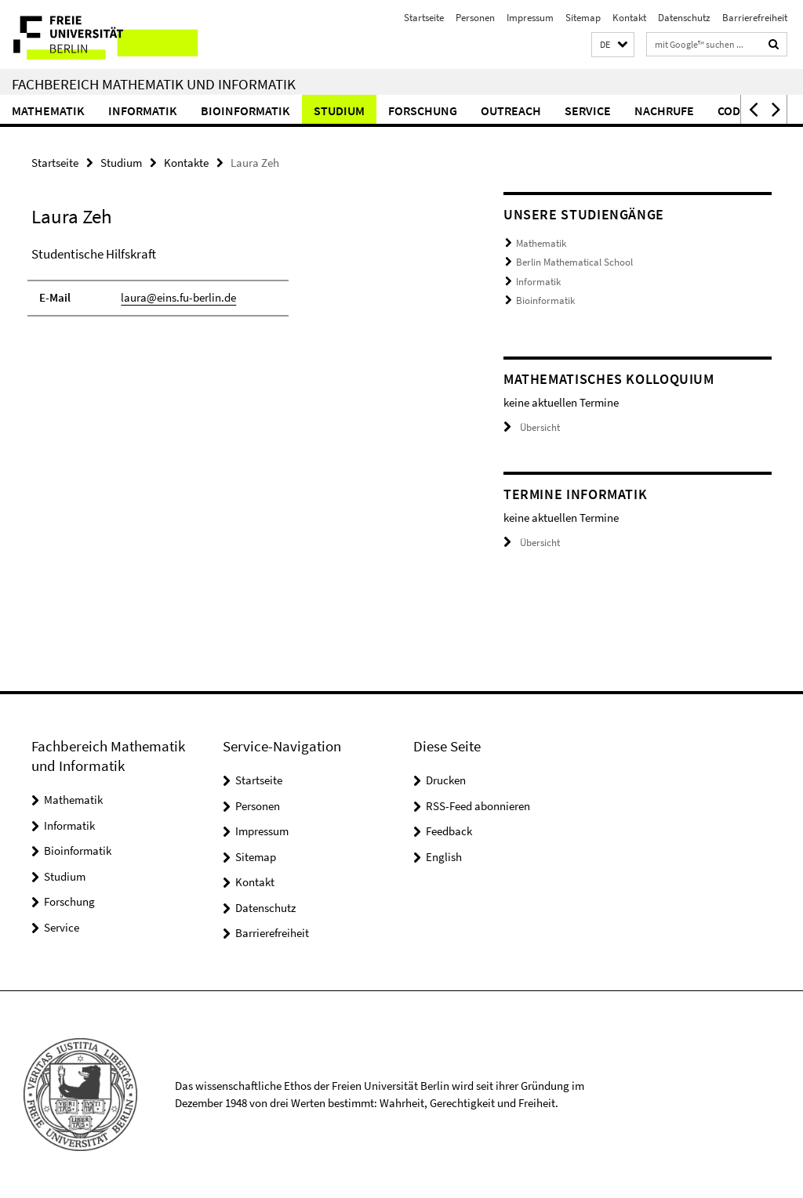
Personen (475, 17)
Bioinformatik (245, 110)
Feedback (449, 830)
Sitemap (583, 17)
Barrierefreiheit (754, 17)
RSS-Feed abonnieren (478, 805)
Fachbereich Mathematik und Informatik (154, 83)
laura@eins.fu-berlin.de (178, 297)
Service (588, 110)
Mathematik (48, 110)
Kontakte (186, 162)
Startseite (424, 17)
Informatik (142, 110)
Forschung (422, 110)
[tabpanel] (242, 288)
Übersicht (531, 427)
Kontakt (629, 17)
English (444, 856)
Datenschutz (684, 17)
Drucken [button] (446, 780)
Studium (339, 110)
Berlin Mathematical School (574, 262)
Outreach (511, 110)
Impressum (530, 17)
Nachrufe (664, 110)
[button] (612, 45)
